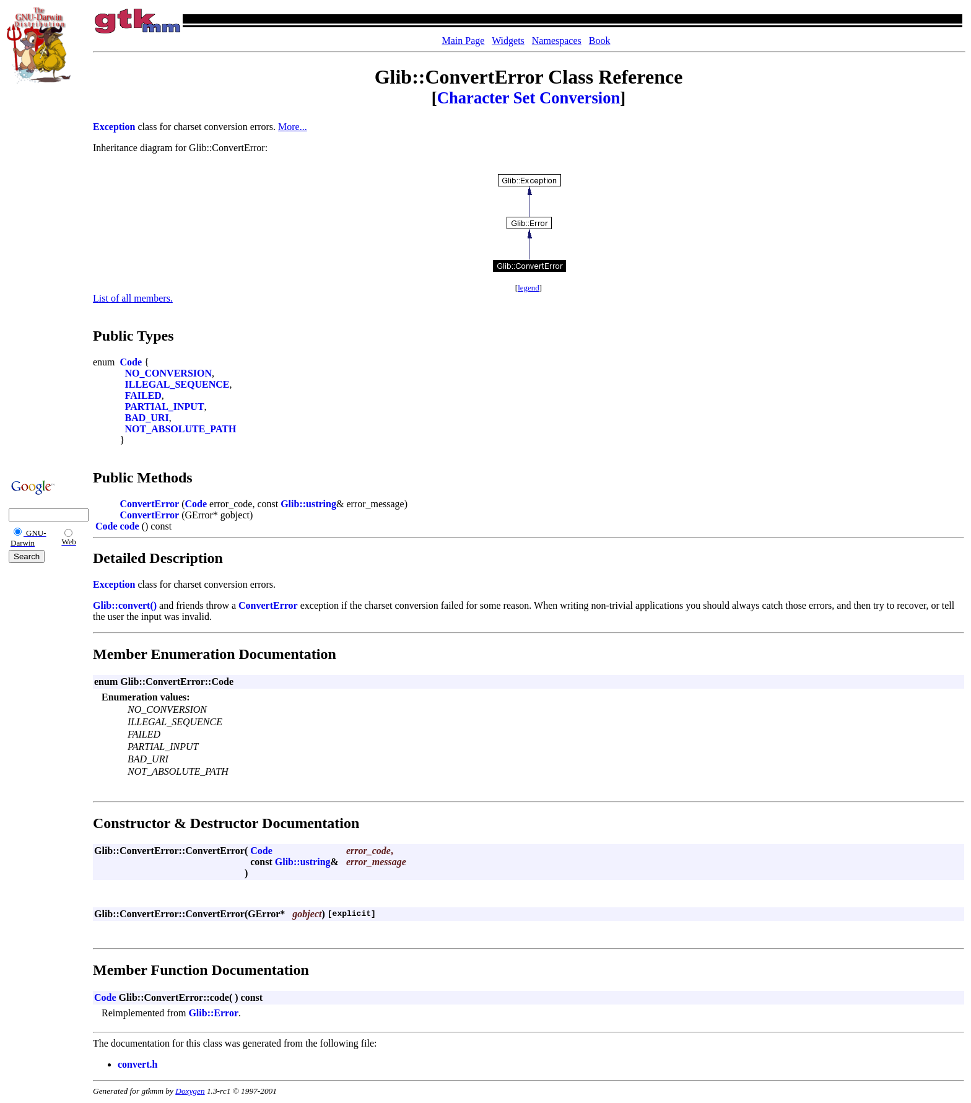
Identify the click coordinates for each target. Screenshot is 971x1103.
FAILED (143, 395)
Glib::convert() (125, 605)
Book (600, 40)
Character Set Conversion (528, 98)
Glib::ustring (308, 504)
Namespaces (556, 40)
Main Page (463, 40)
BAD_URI (147, 417)
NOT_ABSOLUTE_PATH (181, 429)
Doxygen (189, 1091)
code (129, 526)
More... (292, 126)
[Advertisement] (44, 280)
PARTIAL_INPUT (164, 406)
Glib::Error (213, 1013)
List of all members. (133, 298)
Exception (114, 126)
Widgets (508, 40)
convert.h (137, 1064)
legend (528, 287)
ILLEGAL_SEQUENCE (177, 384)
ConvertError (150, 504)
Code (131, 362)
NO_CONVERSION (168, 373)
